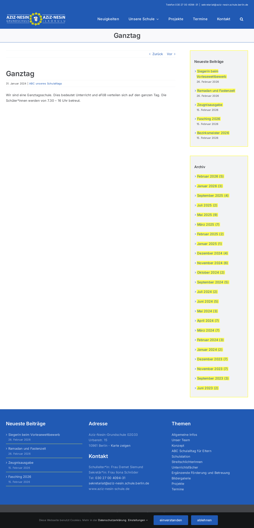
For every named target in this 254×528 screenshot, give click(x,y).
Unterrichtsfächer (185, 467)
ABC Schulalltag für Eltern (191, 451)
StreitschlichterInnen (187, 462)
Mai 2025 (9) (207, 215)
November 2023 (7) (212, 369)
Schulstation (181, 456)
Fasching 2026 (208, 119)
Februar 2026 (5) (210, 176)
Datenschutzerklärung (112, 520)
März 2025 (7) (208, 224)
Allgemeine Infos (184, 435)
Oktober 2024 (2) (210, 272)
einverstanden (171, 520)
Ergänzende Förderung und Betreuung (201, 473)
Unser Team (181, 440)
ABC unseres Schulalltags (45, 83)
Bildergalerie (181, 478)
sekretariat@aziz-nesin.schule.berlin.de (224, 4)
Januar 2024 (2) (209, 350)
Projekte (178, 484)
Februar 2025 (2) (210, 234)
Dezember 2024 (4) (212, 253)
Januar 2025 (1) (209, 244)
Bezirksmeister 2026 (213, 133)
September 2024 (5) (213, 282)
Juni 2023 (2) (207, 388)
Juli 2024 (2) (207, 292)
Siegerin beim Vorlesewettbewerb (34, 435)
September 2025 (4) (213, 195)
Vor (169, 54)
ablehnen (204, 520)
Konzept (178, 446)
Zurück (157, 54)
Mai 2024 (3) (207, 311)
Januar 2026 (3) (209, 186)
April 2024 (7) (208, 321)
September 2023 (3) (213, 378)
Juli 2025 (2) (207, 205)
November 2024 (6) (212, 263)
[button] (241, 19)
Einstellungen (138, 520)
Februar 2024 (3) (210, 340)
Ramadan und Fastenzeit (216, 91)
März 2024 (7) (208, 330)
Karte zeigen (120, 446)
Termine (178, 489)
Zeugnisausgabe (209, 105)
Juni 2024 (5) (207, 301)
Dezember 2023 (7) (212, 359)
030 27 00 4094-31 (186, 4)
